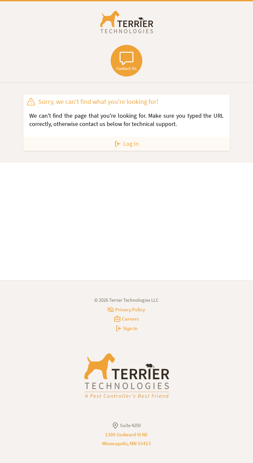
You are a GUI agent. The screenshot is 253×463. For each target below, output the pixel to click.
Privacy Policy (126, 309)
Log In (126, 143)
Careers (127, 319)
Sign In (126, 328)
